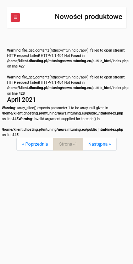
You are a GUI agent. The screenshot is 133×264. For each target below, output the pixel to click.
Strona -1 (68, 144)
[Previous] (35, 144)
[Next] (100, 144)
